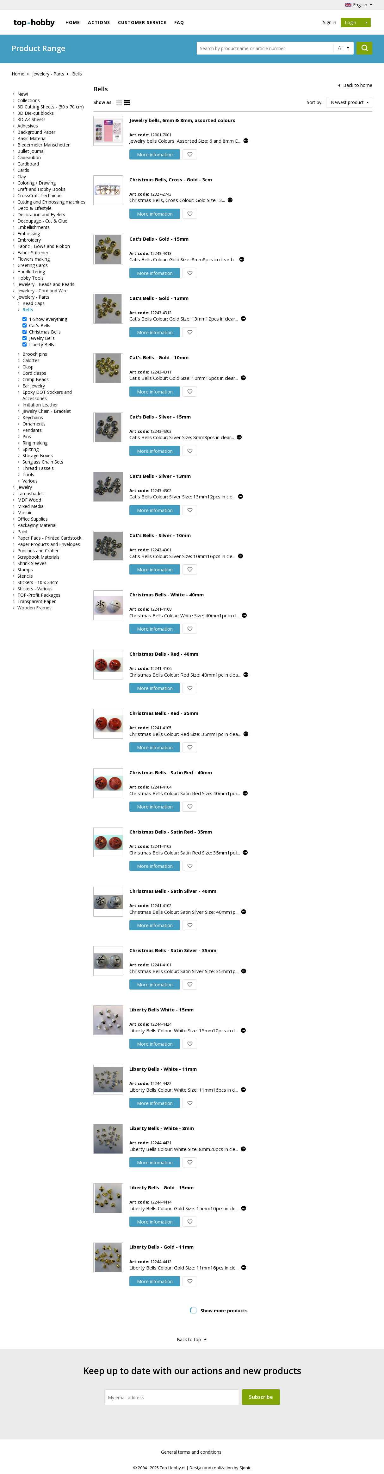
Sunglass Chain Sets (42, 462)
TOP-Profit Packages (38, 595)
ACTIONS (99, 22)
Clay (21, 176)
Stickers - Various (35, 589)
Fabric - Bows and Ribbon (43, 246)
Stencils (25, 576)
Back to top (189, 1339)
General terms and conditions (191, 1452)
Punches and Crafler (38, 551)
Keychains (32, 417)
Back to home (357, 85)
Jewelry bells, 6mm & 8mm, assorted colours (182, 120)
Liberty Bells (41, 344)
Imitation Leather (40, 405)
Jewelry (24, 487)
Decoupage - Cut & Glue (42, 221)
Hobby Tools (30, 278)
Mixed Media (30, 506)
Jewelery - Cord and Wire (42, 291)
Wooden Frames (34, 608)
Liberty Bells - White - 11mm (163, 1069)
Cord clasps (34, 373)
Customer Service (142, 22)
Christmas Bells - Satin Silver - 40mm (172, 891)
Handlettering (31, 272)
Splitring (30, 449)
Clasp (28, 367)
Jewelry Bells (42, 338)
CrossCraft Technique (39, 195)
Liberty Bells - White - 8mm (161, 1128)
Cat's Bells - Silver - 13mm (160, 476)
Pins (26, 436)
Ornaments (34, 424)
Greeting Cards (32, 265)
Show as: (103, 102)
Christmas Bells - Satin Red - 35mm (170, 831)
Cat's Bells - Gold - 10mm (159, 357)
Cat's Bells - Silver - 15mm (160, 416)
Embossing (28, 234)
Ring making (34, 443)
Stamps (25, 570)
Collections (28, 100)
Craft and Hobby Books (41, 189)
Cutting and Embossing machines (51, 202)
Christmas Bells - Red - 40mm (163, 654)
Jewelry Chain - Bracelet (46, 411)
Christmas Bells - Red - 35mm (163, 713)
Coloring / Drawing (36, 183)
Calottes (31, 360)
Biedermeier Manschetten (44, 145)
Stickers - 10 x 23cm (38, 582)
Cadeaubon (29, 157)
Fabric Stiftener (32, 253)
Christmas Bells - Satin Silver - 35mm (172, 950)
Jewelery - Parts (48, 74)
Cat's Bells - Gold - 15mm (159, 239)
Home (72, 22)
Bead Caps (33, 303)
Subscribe (261, 1396)
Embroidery (29, 240)
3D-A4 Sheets (31, 119)
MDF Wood (29, 500)
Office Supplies (32, 519)
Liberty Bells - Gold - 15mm (161, 1187)
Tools (28, 474)
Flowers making (33, 259)
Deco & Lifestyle (34, 208)
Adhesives (27, 126)
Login (356, 22)
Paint (22, 532)
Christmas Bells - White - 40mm (166, 594)
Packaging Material (36, 525)
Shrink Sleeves (31, 563)
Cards (23, 170)
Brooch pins (34, 354)
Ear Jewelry (33, 386)
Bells (77, 74)
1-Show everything (48, 319)
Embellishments (33, 227)
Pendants (32, 430)
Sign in (329, 22)
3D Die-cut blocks (35, 113)
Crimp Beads (35, 379)
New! (22, 94)
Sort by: (314, 102)
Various (30, 481)
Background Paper (36, 132)
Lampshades (30, 493)
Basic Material (31, 138)
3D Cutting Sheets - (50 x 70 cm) (50, 107)
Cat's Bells (39, 325)
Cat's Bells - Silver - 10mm (160, 535)
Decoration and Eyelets (41, 214)
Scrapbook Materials (38, 557)
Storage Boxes (37, 455)
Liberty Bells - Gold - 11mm (161, 1246)
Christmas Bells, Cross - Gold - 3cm (170, 179)
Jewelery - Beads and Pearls (45, 284)
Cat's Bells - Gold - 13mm (159, 298)
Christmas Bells (45, 332)
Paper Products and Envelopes (48, 544)
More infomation (155, 154)
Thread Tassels (38, 468)
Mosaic (24, 513)
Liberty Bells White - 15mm (161, 1009)
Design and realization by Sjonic (220, 1468)
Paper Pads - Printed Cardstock (49, 538)
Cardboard (28, 164)
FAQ (179, 22)
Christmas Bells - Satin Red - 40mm (170, 772)
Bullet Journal (31, 151)
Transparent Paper (36, 601)
